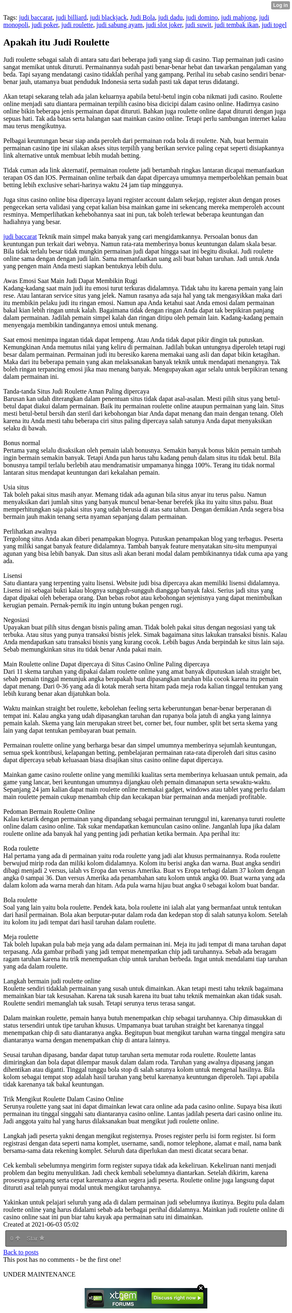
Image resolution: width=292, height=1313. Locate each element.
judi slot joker (164, 24)
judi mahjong (238, 17)
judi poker (44, 24)
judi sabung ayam (120, 24)
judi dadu (170, 17)
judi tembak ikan (236, 24)
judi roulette (77, 24)
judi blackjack (108, 17)
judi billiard (71, 17)
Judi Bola (142, 17)
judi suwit (198, 24)
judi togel (274, 24)
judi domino (202, 17)
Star (36, 1238)
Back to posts (20, 1252)
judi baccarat (35, 17)
